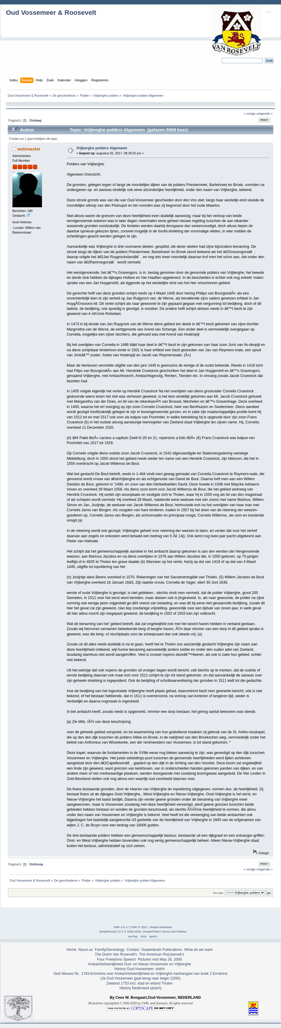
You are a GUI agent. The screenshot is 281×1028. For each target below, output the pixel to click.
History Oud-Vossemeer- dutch (139, 969)
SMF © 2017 (139, 927)
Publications (172, 950)
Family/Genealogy (110, 950)
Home (71, 950)
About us (85, 950)
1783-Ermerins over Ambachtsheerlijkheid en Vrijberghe (126, 974)
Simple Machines (160, 927)
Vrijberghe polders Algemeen (101, 148)
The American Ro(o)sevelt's (161, 954)
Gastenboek (151, 950)
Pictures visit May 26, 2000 (160, 959)
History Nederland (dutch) (140, 988)
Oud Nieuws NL (66, 974)
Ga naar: (218, 892)
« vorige (250, 113)
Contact (133, 950)
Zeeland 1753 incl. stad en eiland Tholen (139, 983)
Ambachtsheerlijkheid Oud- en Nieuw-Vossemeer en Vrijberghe (139, 964)
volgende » (264, 113)
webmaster (29, 148)
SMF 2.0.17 (121, 927)
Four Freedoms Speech (116, 959)
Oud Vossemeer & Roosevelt (51, 12)
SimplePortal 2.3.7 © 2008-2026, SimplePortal (129, 931)
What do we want (198, 950)
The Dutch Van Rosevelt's (116, 954)
